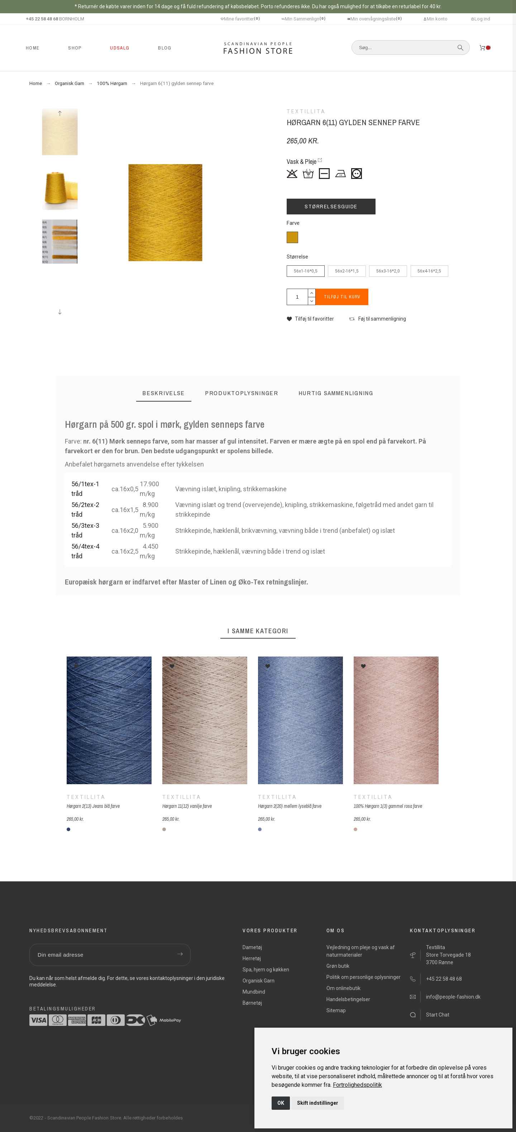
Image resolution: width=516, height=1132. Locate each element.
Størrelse (297, 257)
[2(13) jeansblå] (68, 829)
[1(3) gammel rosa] (355, 829)
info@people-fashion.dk (453, 997)
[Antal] (297, 297)
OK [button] (280, 1103)
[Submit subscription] (179, 954)
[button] (310, 319)
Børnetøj (252, 1003)
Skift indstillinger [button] (317, 1103)
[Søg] (411, 47)
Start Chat (437, 1015)
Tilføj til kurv (344, 297)
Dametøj (252, 947)
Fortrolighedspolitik (357, 1084)
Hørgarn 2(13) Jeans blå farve (93, 806)
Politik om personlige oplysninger (363, 977)
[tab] (163, 393)
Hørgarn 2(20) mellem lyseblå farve (289, 806)
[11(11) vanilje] (164, 829)
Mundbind (254, 992)
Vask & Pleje (301, 161)
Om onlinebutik (343, 988)
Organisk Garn (258, 981)
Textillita (86, 797)
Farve (293, 223)
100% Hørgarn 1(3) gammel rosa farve (388, 806)
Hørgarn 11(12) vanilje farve (187, 806)
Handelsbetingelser (348, 999)
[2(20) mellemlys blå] (260, 829)
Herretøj (252, 958)
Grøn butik (337, 966)
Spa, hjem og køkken (266, 969)
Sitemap (336, 1010)
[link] (357, 1084)
